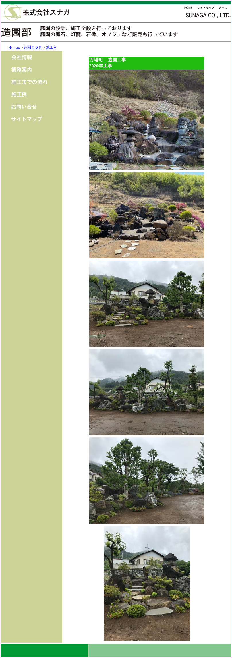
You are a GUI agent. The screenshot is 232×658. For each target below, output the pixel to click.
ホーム (14, 47)
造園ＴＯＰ (33, 47)
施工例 (51, 47)
